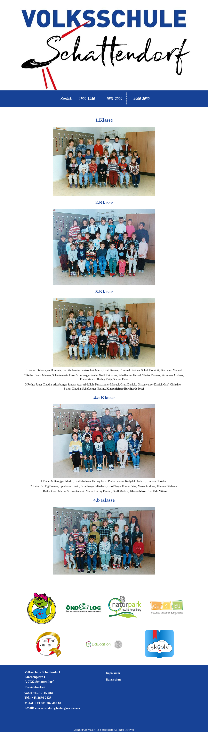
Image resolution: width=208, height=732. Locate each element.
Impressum (113, 673)
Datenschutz (113, 679)
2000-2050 (142, 99)
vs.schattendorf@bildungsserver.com (57, 708)
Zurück (66, 99)
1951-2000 (114, 99)
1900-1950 (87, 99)
